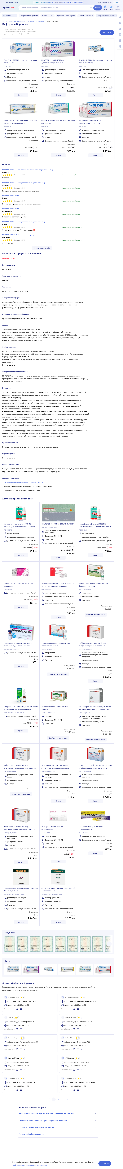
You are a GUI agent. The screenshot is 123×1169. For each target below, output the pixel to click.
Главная (5, 21)
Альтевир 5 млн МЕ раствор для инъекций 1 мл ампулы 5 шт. (21, 889)
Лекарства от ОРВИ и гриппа (17, 21)
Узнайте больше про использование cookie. (29, 1165)
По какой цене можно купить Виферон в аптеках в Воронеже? (57, 1113)
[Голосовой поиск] (91, 8)
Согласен (105, 1163)
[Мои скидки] (120, 23)
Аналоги (107, 32)
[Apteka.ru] (10, 7)
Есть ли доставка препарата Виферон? (57, 1127)
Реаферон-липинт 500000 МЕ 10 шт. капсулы (55, 707)
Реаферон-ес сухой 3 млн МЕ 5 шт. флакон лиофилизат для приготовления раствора (95, 767)
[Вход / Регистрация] (120, 17)
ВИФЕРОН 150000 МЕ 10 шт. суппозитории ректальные (20, 61)
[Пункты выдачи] (120, 46)
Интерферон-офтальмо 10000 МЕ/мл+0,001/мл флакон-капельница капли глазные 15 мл (20, 525)
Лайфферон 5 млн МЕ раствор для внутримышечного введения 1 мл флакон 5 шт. (20, 767)
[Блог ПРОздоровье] (120, 29)
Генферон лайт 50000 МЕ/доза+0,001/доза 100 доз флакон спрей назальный (21, 707)
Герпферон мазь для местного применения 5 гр (91, 827)
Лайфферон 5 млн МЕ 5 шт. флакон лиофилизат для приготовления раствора (55, 767)
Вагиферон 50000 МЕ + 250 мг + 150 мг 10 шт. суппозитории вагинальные (57, 584)
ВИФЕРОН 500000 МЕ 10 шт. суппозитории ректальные (58, 121)
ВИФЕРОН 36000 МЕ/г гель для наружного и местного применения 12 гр (20, 121)
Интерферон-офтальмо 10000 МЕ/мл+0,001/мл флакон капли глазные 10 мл (95, 525)
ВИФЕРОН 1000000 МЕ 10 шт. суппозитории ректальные (52, 61)
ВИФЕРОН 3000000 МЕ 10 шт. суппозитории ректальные (90, 121)
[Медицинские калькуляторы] (120, 35)
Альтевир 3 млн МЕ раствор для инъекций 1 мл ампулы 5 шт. (58, 889)
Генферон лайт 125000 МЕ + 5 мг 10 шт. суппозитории (19, 584)
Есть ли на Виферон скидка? (57, 1134)
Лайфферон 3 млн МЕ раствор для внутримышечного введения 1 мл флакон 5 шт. (20, 828)
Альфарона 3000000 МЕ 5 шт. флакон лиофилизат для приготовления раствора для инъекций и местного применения (19, 645)
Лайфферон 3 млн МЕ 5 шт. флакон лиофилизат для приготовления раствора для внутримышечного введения (93, 645)
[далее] (109, 943)
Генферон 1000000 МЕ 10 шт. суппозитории (52, 827)
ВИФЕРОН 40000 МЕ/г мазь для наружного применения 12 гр (95, 61)
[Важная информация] (120, 40)
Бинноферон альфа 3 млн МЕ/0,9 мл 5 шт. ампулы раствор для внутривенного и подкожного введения (95, 708)
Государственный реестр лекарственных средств (23, 482)
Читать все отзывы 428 (42, 248)
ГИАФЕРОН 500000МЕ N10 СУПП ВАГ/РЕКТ (57, 524)
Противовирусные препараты (35, 21)
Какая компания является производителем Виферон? (57, 1120)
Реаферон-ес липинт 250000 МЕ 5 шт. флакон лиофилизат (56, 644)
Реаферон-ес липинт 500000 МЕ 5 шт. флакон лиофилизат (93, 584)
